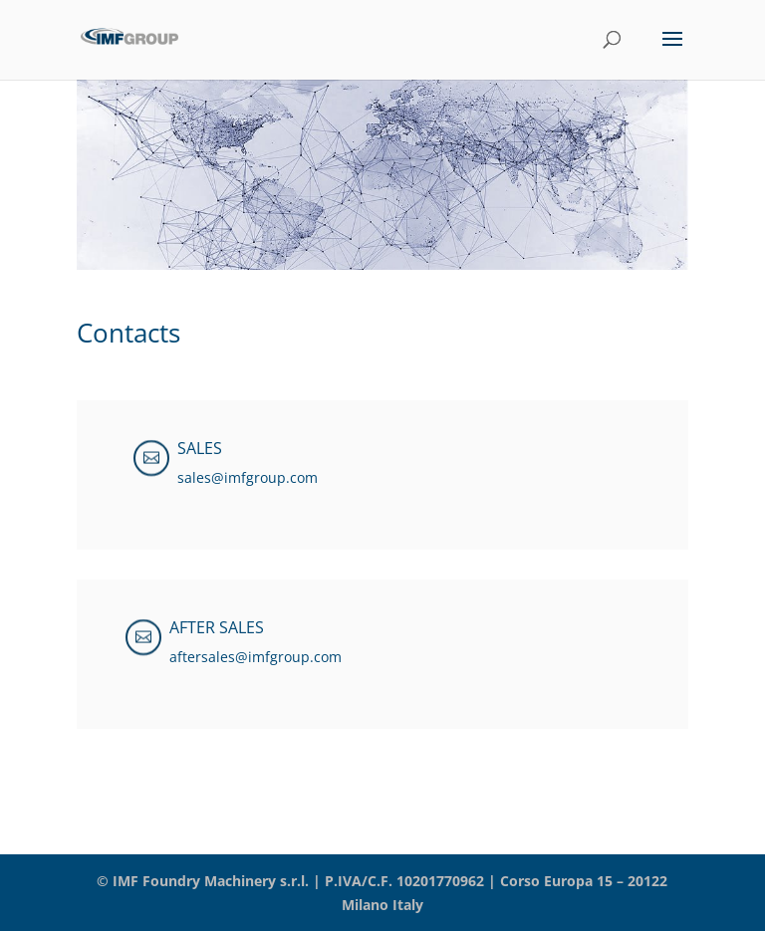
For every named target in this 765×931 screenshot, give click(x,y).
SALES (199, 448)
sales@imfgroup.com (247, 477)
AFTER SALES (216, 627)
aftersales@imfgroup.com (255, 656)
